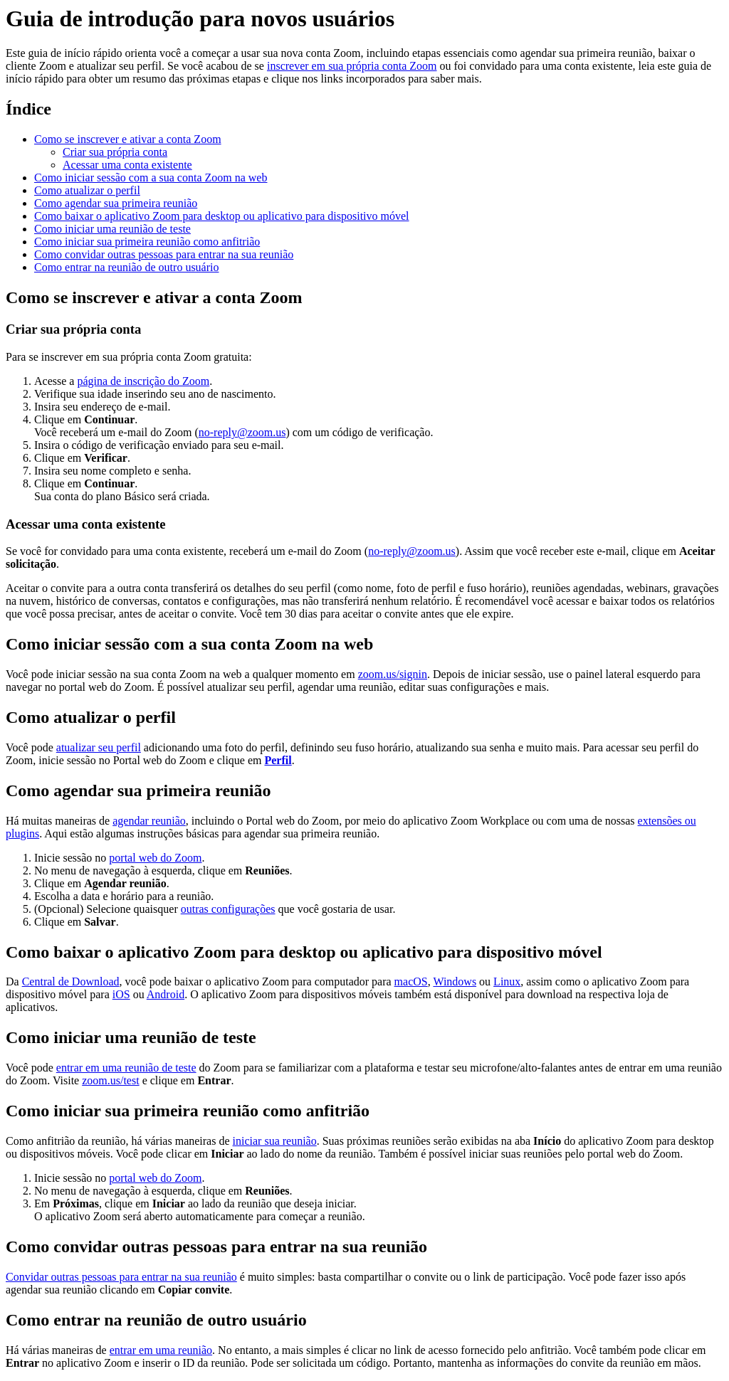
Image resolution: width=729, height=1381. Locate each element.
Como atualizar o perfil (87, 190)
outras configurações (228, 909)
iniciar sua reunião (275, 1141)
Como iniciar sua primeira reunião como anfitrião (147, 242)
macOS (411, 981)
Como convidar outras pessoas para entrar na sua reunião (163, 254)
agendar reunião (149, 821)
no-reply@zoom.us (242, 432)
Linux (506, 981)
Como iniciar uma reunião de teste (112, 229)
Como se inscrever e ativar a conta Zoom (127, 139)
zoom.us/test (110, 1080)
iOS (121, 994)
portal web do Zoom (155, 858)
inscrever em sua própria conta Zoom (352, 66)
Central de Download (71, 981)
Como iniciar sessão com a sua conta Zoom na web (150, 177)
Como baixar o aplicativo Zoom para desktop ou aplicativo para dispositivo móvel (221, 216)
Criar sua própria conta (115, 152)
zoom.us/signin (392, 674)
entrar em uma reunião (161, 1350)
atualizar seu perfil (98, 747)
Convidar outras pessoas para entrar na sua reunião (121, 1277)
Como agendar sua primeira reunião (115, 203)
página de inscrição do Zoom (143, 381)
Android (165, 994)
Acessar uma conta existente (127, 165)
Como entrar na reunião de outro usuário (126, 267)
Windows (454, 981)
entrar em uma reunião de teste (126, 1068)
